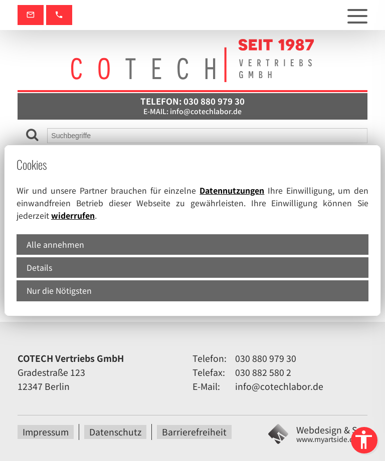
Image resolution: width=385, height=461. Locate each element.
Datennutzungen (232, 190)
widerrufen (73, 215)
